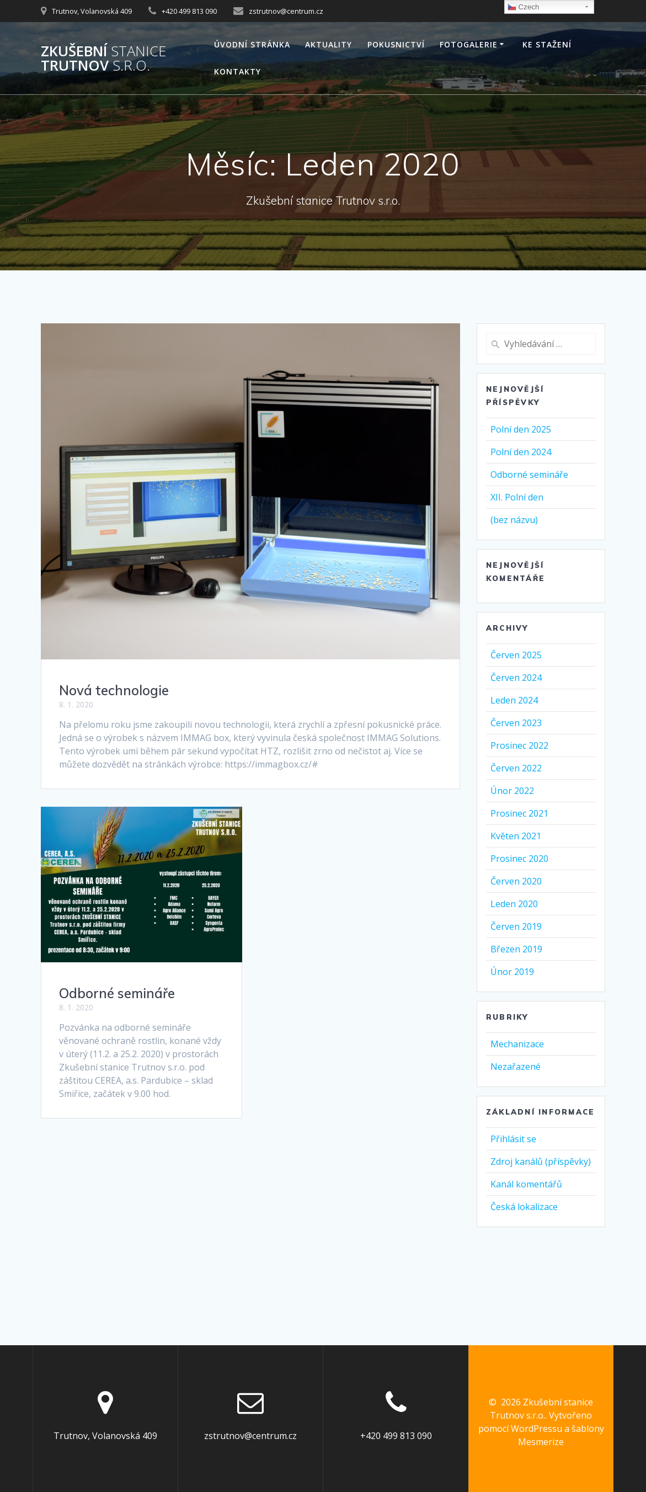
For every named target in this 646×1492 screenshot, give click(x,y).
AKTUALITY (328, 44)
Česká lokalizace (524, 1207)
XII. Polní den (516, 497)
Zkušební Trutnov (103, 58)
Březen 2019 (516, 949)
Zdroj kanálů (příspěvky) (540, 1161)
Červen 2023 (516, 723)
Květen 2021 (515, 836)
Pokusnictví (396, 44)
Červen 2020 (516, 881)
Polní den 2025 (520, 429)
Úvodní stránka (252, 44)
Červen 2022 (516, 768)
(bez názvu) (514, 520)
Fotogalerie (469, 44)
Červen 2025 (516, 655)
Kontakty (237, 71)
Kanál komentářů (526, 1184)
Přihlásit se (513, 1139)
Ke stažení (547, 44)
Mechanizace (517, 1044)
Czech (523, 7)
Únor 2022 (512, 791)
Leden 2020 (514, 904)
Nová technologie (114, 690)
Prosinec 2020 (519, 858)
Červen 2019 (516, 926)
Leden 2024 (514, 700)
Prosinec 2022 (519, 745)
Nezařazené (515, 1067)
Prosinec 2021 (519, 813)
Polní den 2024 (520, 452)
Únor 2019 (512, 972)
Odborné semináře (117, 993)
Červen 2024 (516, 678)
